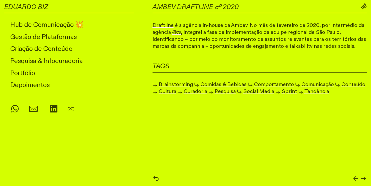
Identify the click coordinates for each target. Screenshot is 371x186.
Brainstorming (176, 84)
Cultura (167, 91)
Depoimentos (30, 85)
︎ (33, 109)
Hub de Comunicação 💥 (46, 24)
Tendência (316, 91)
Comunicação (317, 84)
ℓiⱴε (176, 32)
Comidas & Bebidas (223, 84)
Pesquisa (225, 91)
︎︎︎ (363, 178)
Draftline (163, 25)
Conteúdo (353, 84)
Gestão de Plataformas (43, 37)
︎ (53, 109)
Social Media (258, 91)
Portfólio (22, 73)
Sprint (289, 91)
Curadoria (195, 91)
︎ (15, 109)
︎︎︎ (156, 178)
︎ (71, 109)
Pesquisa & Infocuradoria (46, 61)
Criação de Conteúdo (41, 48)
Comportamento (274, 84)
